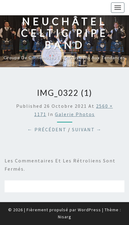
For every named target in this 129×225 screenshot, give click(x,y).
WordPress (89, 209)
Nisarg (64, 217)
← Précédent (46, 129)
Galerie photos (75, 114)
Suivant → (87, 129)
